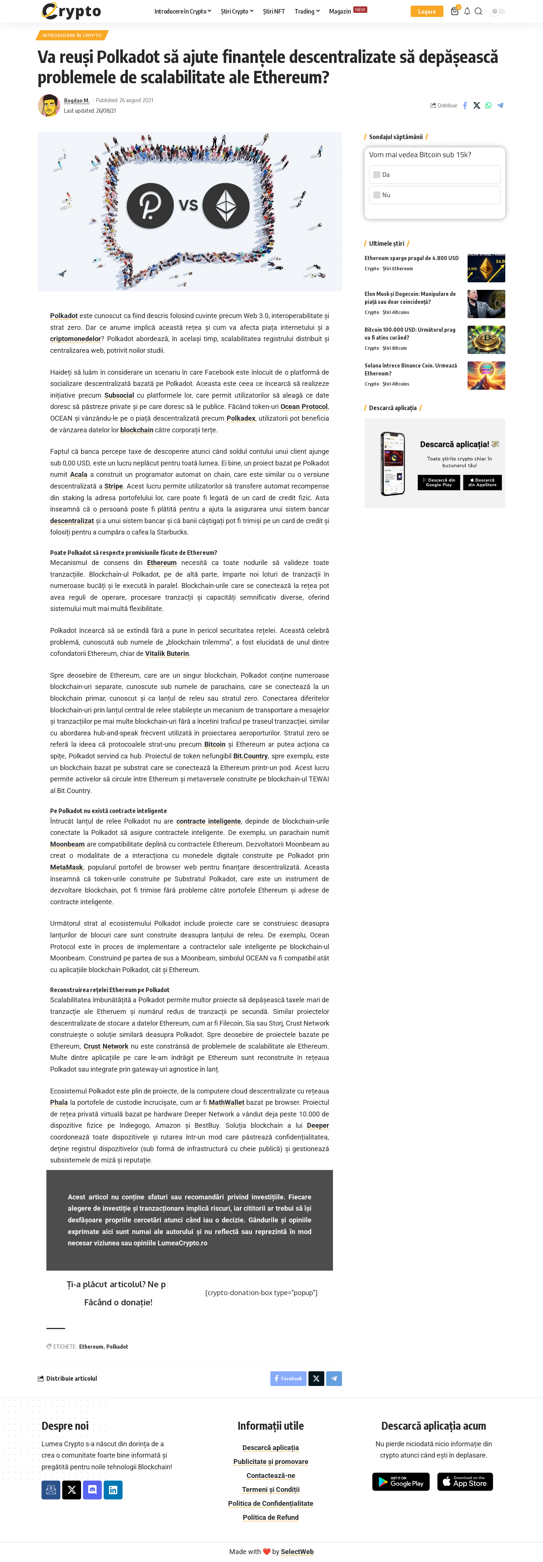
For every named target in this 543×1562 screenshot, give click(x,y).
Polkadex (241, 419)
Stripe (113, 486)
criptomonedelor (75, 339)
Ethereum (162, 563)
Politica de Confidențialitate (270, 1504)
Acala (78, 475)
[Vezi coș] (455, 11)
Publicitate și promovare (270, 1462)
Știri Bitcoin (395, 346)
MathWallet (226, 1103)
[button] (427, 11)
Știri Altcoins (396, 311)
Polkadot (64, 316)
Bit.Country (250, 756)
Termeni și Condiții (271, 1490)
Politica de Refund (271, 1518)
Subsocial (119, 396)
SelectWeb (297, 1552)
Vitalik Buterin (167, 654)
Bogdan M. (76, 100)
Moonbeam (67, 844)
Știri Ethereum (398, 267)
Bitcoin (214, 745)
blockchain (136, 430)
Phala (59, 1103)
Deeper (318, 1126)
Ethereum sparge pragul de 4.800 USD (412, 256)
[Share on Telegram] (500, 106)
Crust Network (106, 1047)
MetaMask (66, 867)
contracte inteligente (208, 821)
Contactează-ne (271, 1476)
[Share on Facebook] (465, 106)
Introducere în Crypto (73, 35)
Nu (382, 193)
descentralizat (72, 521)
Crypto (372, 267)
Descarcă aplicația (270, 1448)
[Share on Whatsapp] (488, 106)
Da (382, 172)
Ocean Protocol (304, 407)
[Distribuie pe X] (476, 106)
